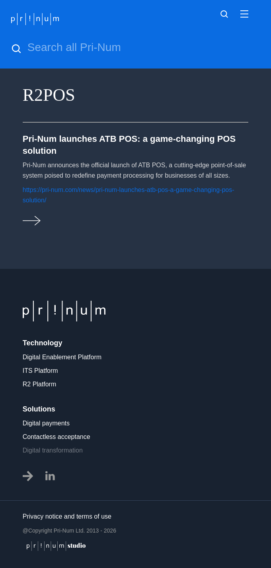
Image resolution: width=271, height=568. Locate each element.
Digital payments (46, 423)
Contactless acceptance (56, 436)
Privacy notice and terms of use (67, 516)
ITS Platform (40, 370)
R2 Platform (39, 384)
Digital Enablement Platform (62, 357)
